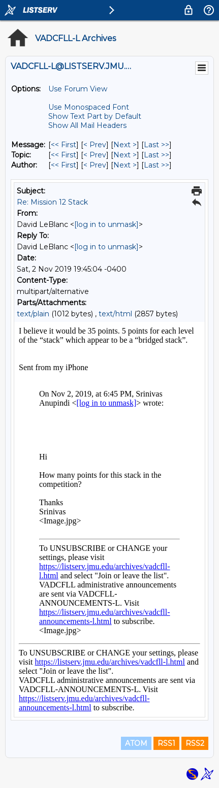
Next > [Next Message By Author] (125, 165)
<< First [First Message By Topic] (63, 154)
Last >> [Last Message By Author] (156, 165)
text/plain (33, 313)
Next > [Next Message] (125, 144)
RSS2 (194, 743)
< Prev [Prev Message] (94, 144)
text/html (115, 313)
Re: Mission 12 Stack (52, 202)
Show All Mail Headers (87, 125)
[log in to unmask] (106, 224)
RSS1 (166, 743)
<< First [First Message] (63, 144)
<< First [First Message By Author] (63, 165)
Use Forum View (77, 88)
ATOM (136, 743)
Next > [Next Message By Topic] (125, 154)
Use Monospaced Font (88, 107)
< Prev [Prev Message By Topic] (94, 154)
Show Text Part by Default (94, 116)
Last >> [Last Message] (156, 144)
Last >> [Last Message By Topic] (156, 154)
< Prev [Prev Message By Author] (94, 165)
